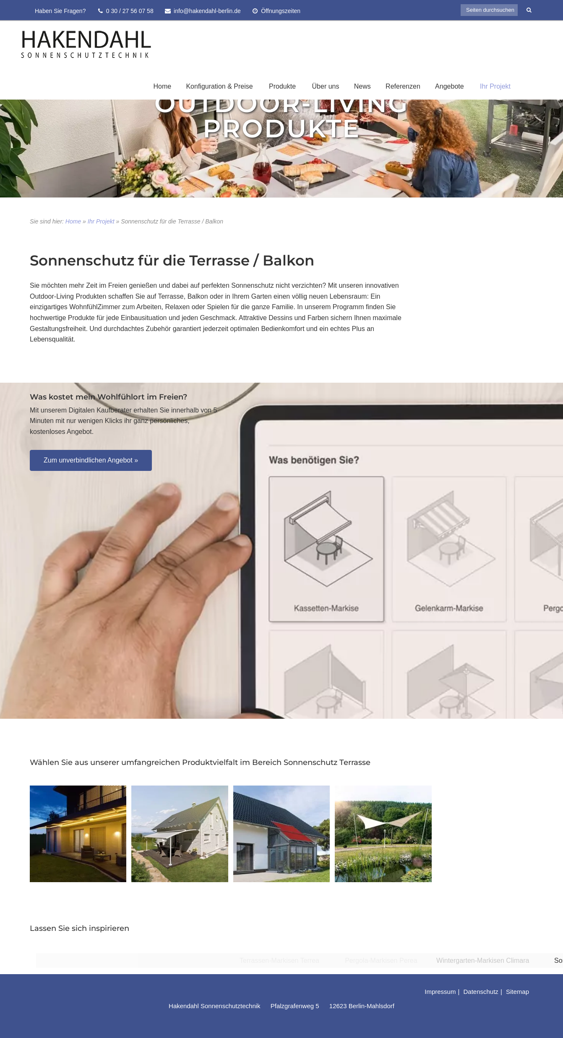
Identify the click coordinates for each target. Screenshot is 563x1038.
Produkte (282, 86)
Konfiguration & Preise (219, 86)
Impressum (440, 991)
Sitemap (517, 991)
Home (162, 86)
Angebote (449, 86)
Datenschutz (480, 991)
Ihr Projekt (495, 86)
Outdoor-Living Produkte (281, 115)
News (362, 86)
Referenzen (403, 86)
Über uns (325, 86)
